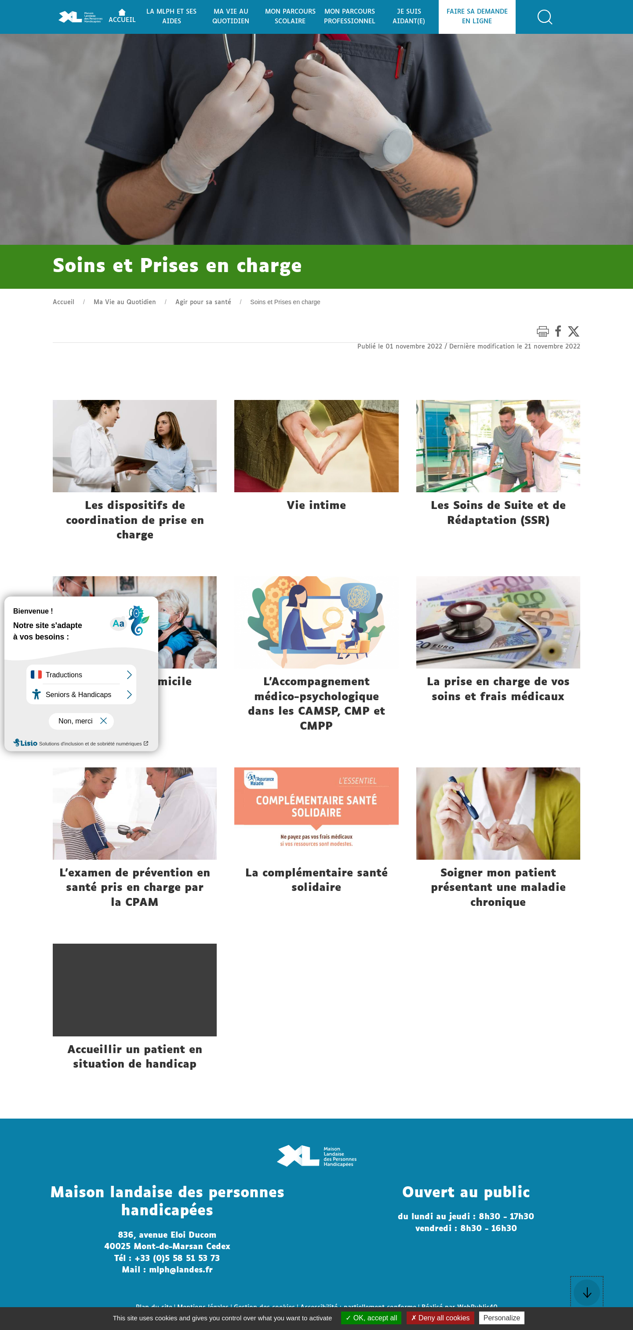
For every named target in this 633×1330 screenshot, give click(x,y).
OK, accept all (371, 1318)
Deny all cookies (440, 1318)
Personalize (502, 1318)
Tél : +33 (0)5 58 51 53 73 (167, 1259)
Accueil (63, 302)
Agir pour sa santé (203, 302)
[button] (545, 17)
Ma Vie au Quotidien (125, 302)
